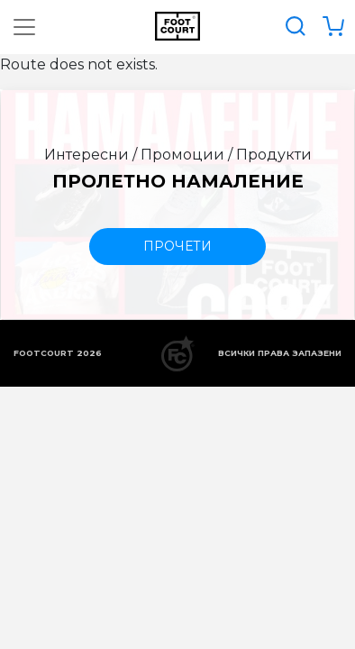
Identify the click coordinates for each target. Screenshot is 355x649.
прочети (177, 246)
